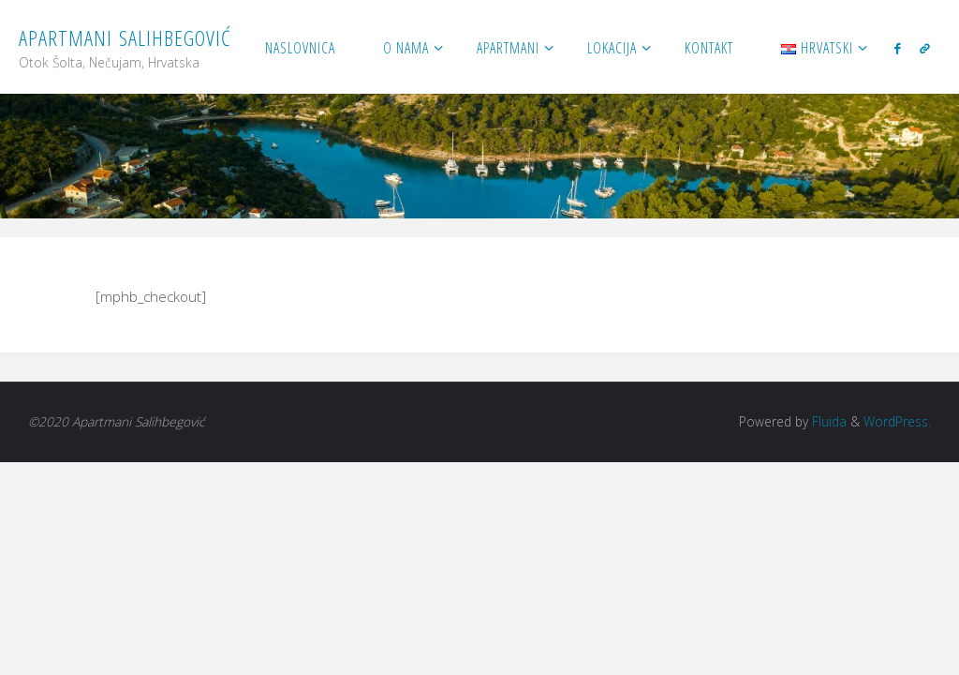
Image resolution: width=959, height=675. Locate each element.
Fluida (827, 421)
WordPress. (897, 421)
